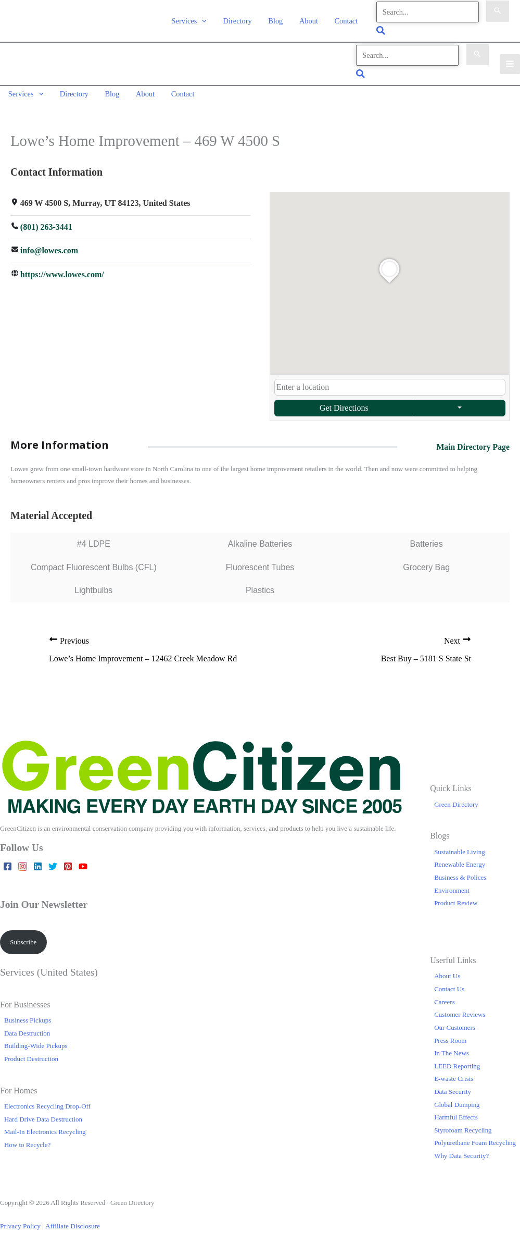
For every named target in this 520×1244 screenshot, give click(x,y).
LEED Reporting (457, 1061)
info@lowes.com (49, 246)
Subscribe (23, 937)
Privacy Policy (20, 1221)
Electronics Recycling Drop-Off (47, 1101)
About (310, 20)
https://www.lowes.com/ (62, 269)
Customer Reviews (459, 1010)
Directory (242, 20)
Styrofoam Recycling (462, 1125)
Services (195, 20)
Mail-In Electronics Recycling (45, 1127)
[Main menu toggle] (510, 62)
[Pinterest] (68, 861)
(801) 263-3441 (46, 222)
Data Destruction (27, 1028)
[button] (208, 20)
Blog (279, 20)
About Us (447, 972)
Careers (444, 997)
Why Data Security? (461, 1151)
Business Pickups (27, 1015)
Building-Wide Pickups (35, 1041)
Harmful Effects (456, 1112)
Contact (347, 20)
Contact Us (449, 984)
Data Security (452, 1087)
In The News (451, 1048)
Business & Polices (460, 873)
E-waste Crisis (453, 1074)
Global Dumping (456, 1100)
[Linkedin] (37, 861)
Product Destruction (31, 1054)
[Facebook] (7, 861)
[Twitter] (52, 861)
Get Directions (343, 403)
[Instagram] (22, 861)
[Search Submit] (498, 11)
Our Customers (454, 1023)
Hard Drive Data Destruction (43, 1114)
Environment (452, 886)
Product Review (455, 898)
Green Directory (456, 800)
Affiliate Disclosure (70, 1221)
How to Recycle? (27, 1140)
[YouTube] (83, 861)
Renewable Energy (459, 860)
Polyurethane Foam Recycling (475, 1138)
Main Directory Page (472, 442)
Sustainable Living (459, 847)
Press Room (450, 1036)
